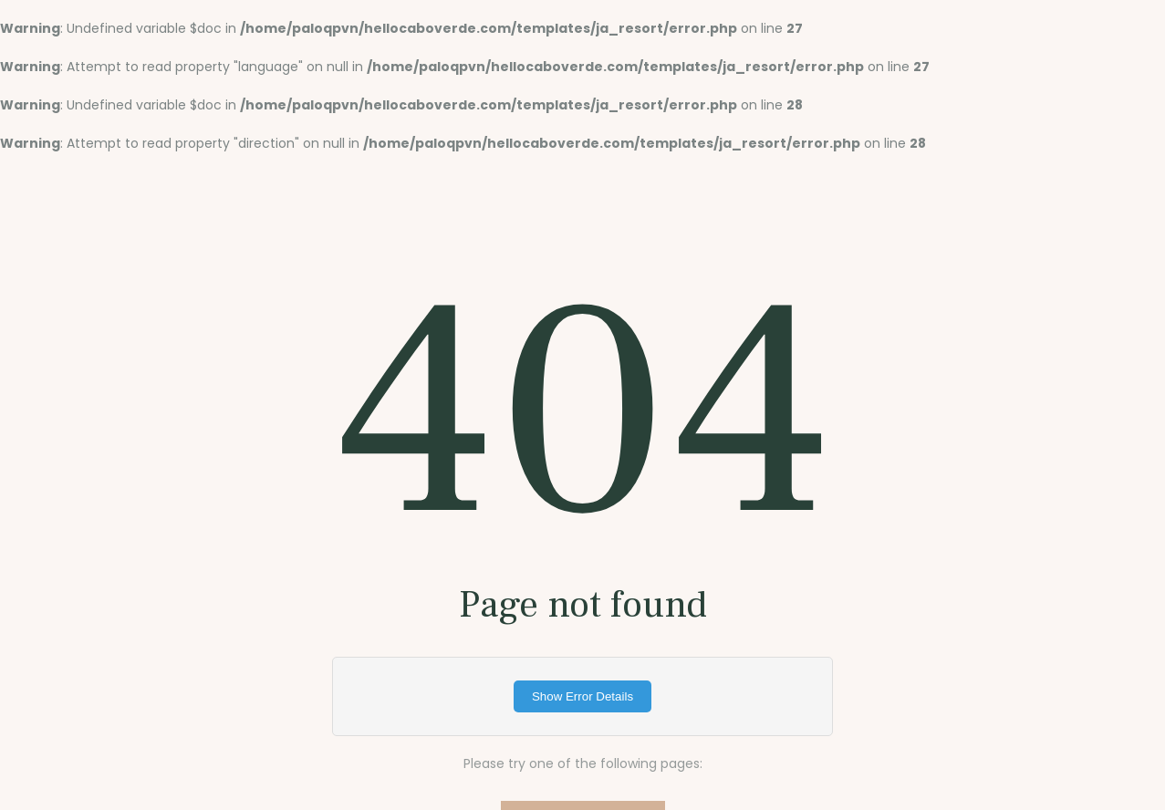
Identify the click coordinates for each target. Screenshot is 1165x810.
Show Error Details (582, 696)
